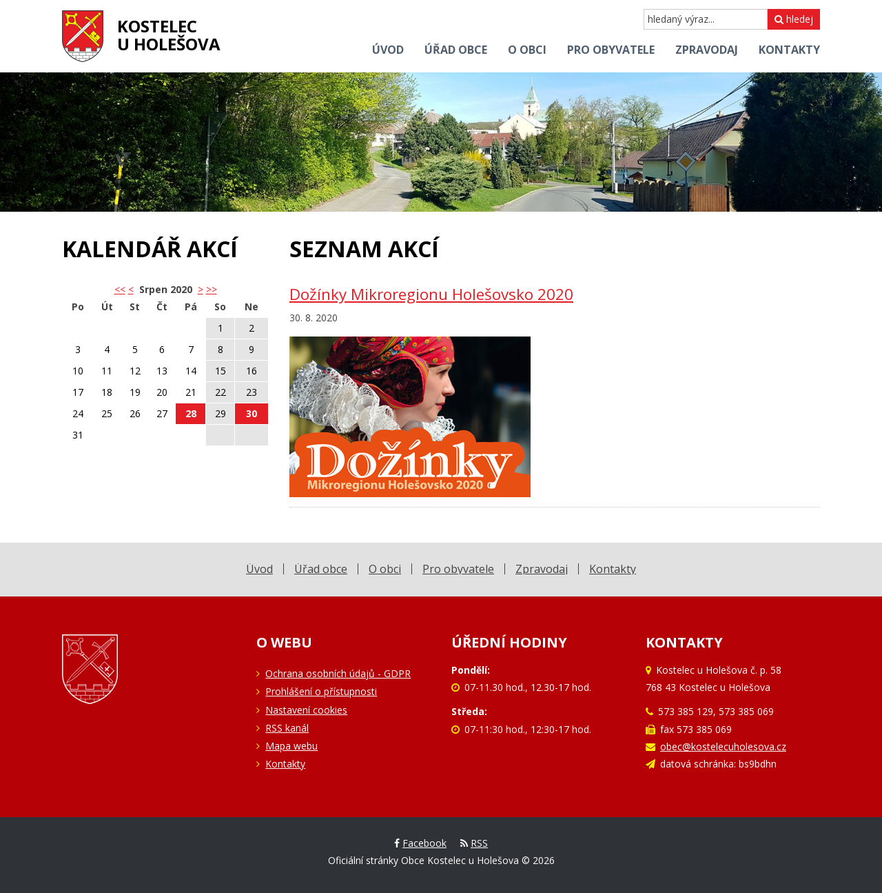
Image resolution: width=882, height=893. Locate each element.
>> (211, 289)
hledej (794, 19)
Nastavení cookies (306, 709)
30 (251, 413)
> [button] (200, 289)
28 (190, 413)
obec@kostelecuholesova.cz (723, 746)
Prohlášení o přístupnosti (321, 691)
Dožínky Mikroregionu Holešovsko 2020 (431, 294)
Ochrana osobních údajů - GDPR (338, 673)
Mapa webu (291, 745)
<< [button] (119, 289)
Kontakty (285, 763)
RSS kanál (287, 727)
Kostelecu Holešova (168, 34)
